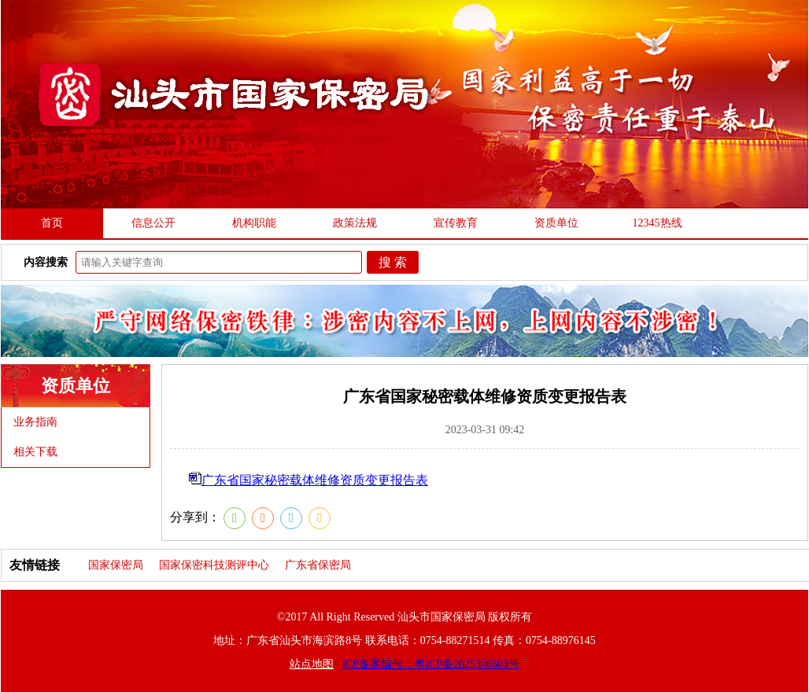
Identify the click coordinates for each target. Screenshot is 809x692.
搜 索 (393, 262)
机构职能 (254, 223)
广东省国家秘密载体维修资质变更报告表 (314, 480)
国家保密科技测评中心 (214, 565)
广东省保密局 (318, 565)
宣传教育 (456, 223)
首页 (52, 223)
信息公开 (153, 223)
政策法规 (355, 223)
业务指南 (35, 422)
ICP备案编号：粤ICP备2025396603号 (430, 664)
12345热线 (657, 223)
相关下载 (35, 452)
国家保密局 (115, 565)
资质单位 (556, 223)
